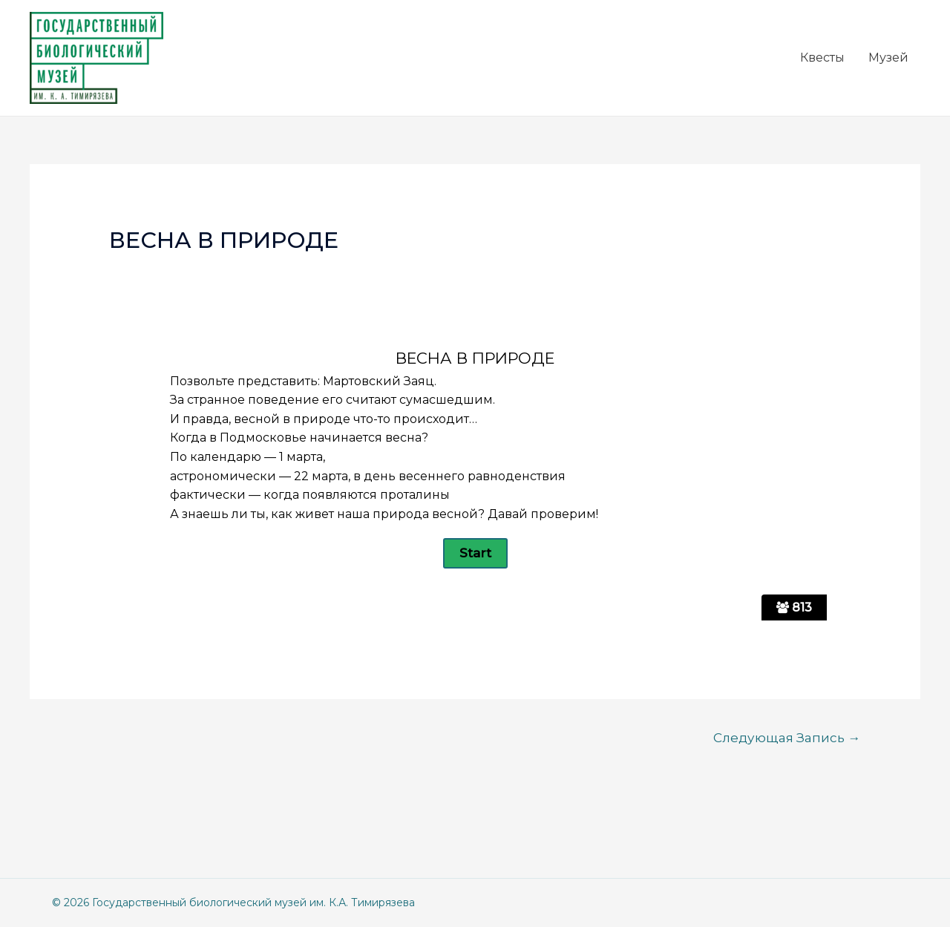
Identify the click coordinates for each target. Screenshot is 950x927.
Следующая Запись (786, 737)
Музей (888, 57)
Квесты (822, 57)
